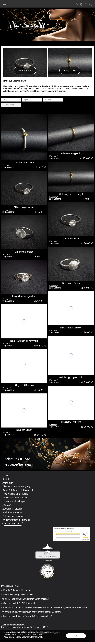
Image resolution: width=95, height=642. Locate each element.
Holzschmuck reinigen (13, 501)
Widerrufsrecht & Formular (16, 520)
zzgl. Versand (8, 167)
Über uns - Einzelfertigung (16, 486)
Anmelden (77, 4)
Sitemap (6, 505)
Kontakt (6, 479)
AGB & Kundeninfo (12, 512)
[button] (4, 4)
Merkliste (81, 4)
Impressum (8, 475)
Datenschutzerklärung (13, 516)
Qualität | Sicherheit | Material (17, 490)
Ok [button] (76, 635)
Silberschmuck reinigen (14, 497)
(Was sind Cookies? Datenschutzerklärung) (23, 637)
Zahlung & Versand (12, 508)
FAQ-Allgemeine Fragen (15, 494)
